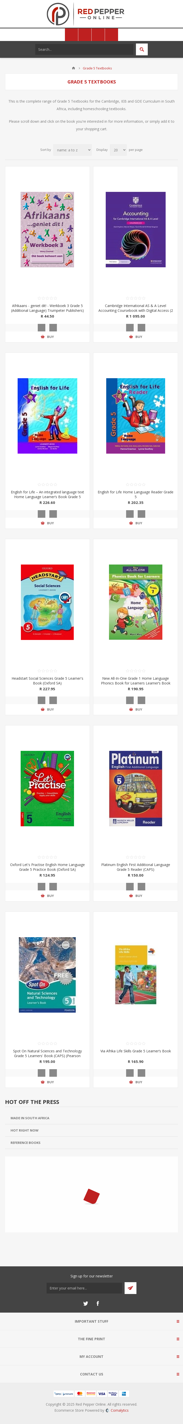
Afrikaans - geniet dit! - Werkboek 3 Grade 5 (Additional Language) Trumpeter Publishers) (47, 308)
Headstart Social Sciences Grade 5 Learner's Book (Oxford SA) (47, 680)
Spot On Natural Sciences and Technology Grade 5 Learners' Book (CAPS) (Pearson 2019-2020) (47, 1056)
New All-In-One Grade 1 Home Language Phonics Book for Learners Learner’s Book (135, 680)
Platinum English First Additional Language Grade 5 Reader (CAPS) (135, 867)
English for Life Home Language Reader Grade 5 (135, 494)
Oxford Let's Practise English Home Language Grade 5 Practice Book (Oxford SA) (47, 867)
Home (73, 68)
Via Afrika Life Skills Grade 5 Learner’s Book (135, 1051)
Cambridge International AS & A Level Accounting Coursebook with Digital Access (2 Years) (135, 310)
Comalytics (117, 1410)
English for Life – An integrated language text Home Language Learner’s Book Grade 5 (47, 494)
